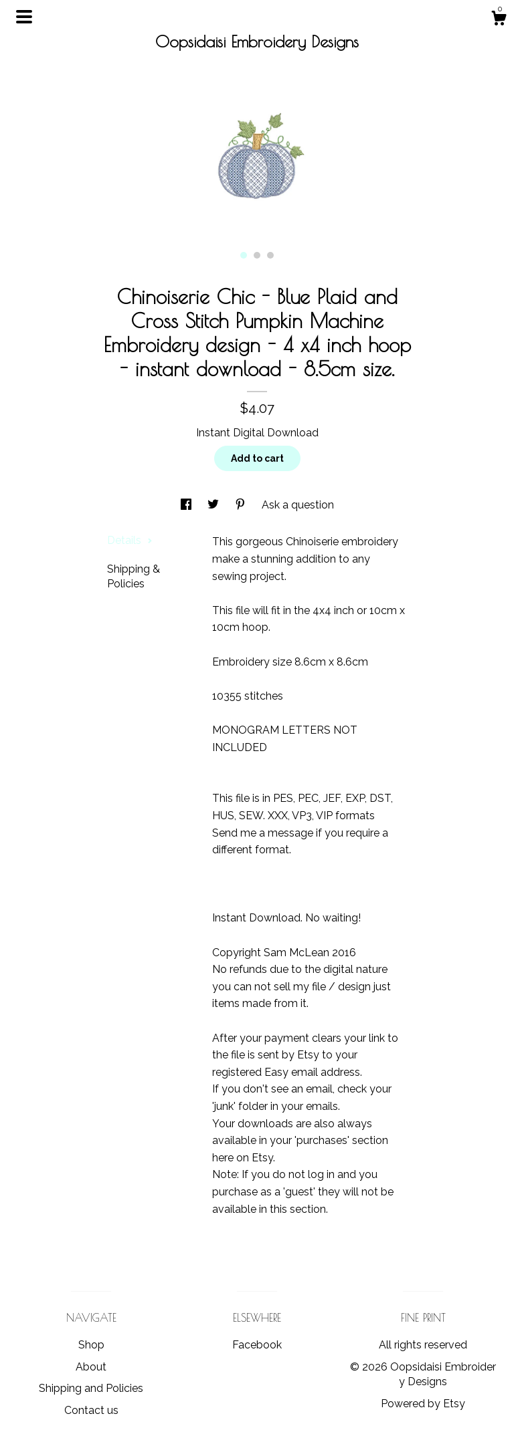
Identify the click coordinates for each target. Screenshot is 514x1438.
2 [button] (257, 255)
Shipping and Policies (91, 1388)
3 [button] (270, 255)
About (91, 1366)
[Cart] (498, 20)
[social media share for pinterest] (241, 504)
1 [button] (243, 255)
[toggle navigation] (24, 16)
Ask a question (298, 504)
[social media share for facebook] (187, 504)
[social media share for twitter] (214, 504)
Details (130, 540)
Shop (91, 1344)
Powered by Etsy (423, 1403)
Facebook (257, 1344)
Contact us (91, 1410)
